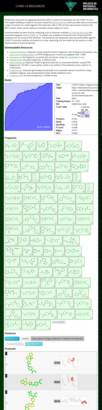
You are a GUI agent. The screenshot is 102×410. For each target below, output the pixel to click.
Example (25, 338)
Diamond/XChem (59, 22)
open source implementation (22, 54)
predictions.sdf (16, 75)
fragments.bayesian (18, 52)
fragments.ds (15, 57)
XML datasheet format (74, 57)
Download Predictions (14, 344)
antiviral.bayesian (17, 62)
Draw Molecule (12, 338)
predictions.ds (15, 70)
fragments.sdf (15, 60)
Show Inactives (58, 322)
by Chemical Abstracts (78, 32)
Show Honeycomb (34, 344)
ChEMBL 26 (33, 35)
